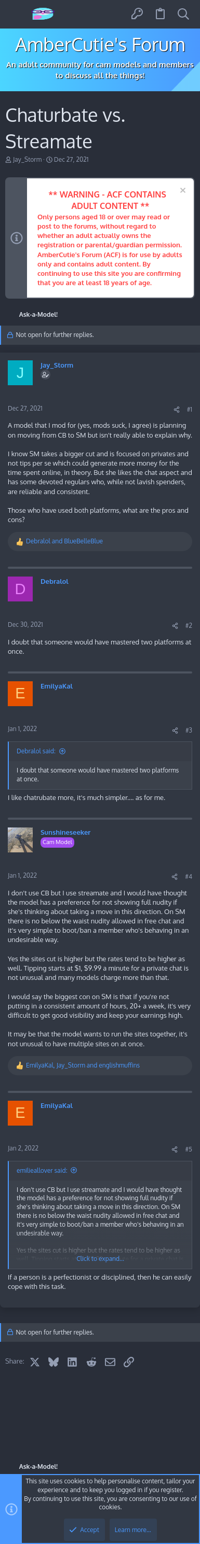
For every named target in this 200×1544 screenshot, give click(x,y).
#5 (188, 1149)
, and (83, 1065)
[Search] (183, 14)
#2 (188, 625)
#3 (188, 730)
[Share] (176, 410)
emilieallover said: (42, 1170)
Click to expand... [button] (100, 1258)
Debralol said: (36, 751)
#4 (188, 876)
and (64, 541)
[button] (17, 14)
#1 (189, 409)
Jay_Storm (27, 159)
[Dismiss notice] (181, 191)
